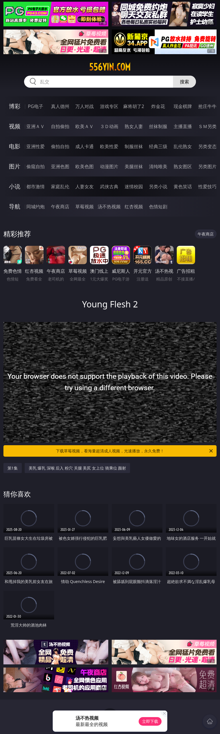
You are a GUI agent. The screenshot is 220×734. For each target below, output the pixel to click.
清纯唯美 (158, 166)
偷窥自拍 (35, 166)
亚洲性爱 (35, 146)
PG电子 (35, 106)
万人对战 (84, 106)
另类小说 (158, 186)
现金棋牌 (183, 106)
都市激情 (35, 186)
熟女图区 (183, 166)
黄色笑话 (183, 186)
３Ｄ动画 (109, 126)
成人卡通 (84, 146)
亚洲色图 (60, 166)
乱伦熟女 (183, 146)
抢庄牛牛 (207, 106)
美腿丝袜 (134, 166)
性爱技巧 (207, 186)
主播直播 (183, 126)
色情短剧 (158, 206)
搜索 (184, 81)
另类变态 (207, 146)
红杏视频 (134, 206)
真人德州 (60, 106)
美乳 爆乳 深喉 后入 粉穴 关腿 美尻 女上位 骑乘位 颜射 (77, 468)
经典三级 (158, 146)
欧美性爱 (109, 146)
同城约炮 (35, 206)
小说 (14, 186)
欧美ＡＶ (84, 126)
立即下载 (150, 721)
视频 (14, 126)
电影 (14, 146)
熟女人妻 (134, 126)
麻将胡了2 (133, 106)
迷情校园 (134, 186)
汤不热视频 (109, 206)
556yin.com (110, 67)
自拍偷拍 (60, 126)
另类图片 (207, 166)
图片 (14, 166)
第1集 (12, 468)
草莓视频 (84, 206)
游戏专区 (109, 106)
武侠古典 (109, 186)
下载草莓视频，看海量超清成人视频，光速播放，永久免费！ (135, 451)
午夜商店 (60, 206)
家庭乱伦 (60, 186)
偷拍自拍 (60, 146)
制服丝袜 (134, 146)
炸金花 (158, 106)
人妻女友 (84, 186)
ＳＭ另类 (207, 126)
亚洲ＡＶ (35, 126)
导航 (14, 206)
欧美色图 (84, 166)
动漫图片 (109, 166)
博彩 (14, 106)
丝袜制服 (158, 126)
